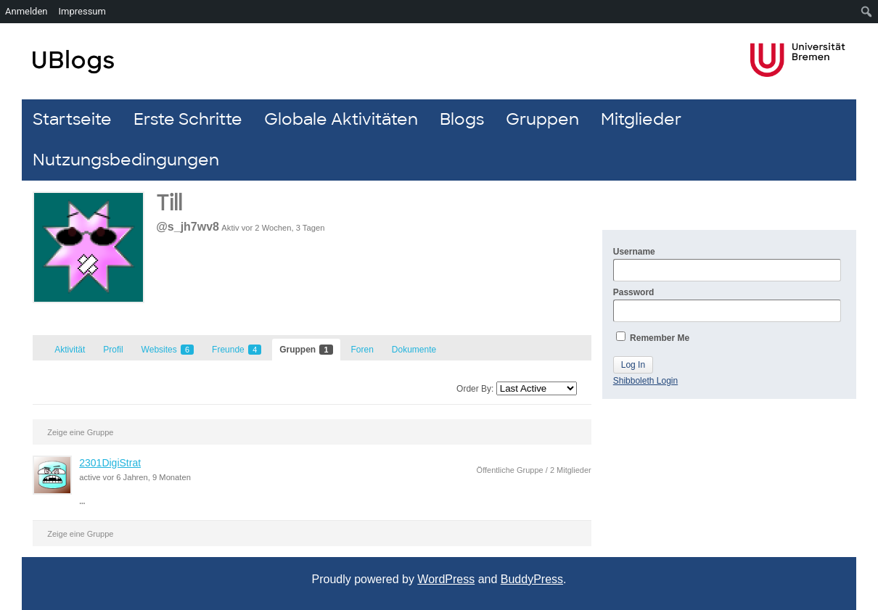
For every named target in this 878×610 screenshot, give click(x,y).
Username (727, 264)
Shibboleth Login (645, 381)
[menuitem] (867, 11)
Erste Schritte (188, 119)
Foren (362, 350)
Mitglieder (641, 119)
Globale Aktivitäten (341, 119)
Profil (113, 350)
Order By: (474, 389)
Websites (167, 350)
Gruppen (542, 119)
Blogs (462, 119)
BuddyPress (532, 579)
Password (727, 304)
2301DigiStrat (110, 463)
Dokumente (414, 350)
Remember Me (652, 337)
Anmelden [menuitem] (26, 11)
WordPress (446, 579)
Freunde (236, 350)
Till (169, 203)
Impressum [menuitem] (82, 11)
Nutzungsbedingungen (126, 159)
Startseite (72, 119)
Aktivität (69, 350)
